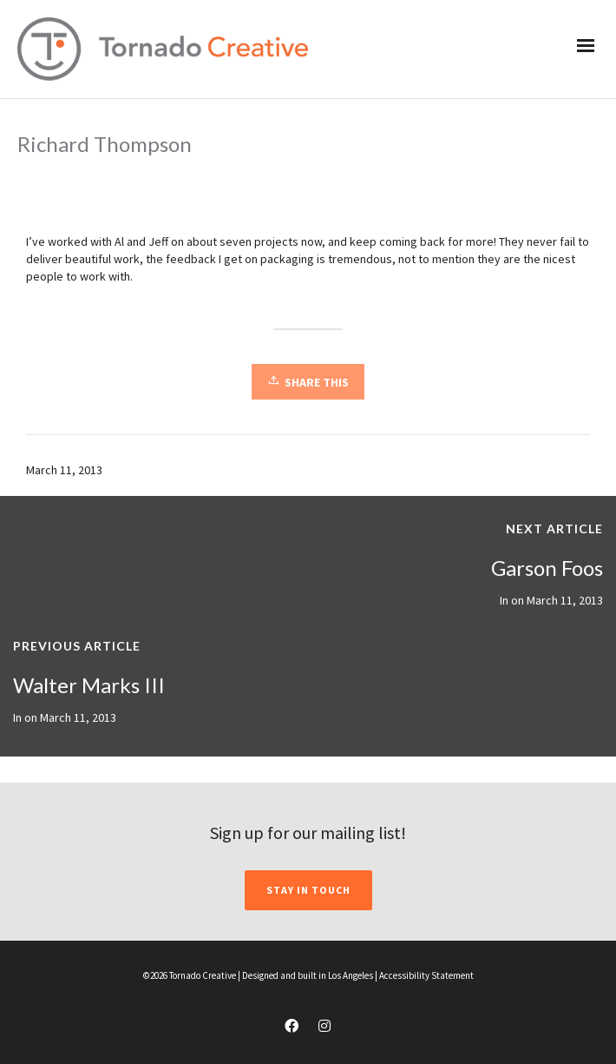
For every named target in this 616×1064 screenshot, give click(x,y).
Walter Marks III (89, 684)
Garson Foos (547, 567)
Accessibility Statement (426, 975)
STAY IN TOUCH (308, 889)
